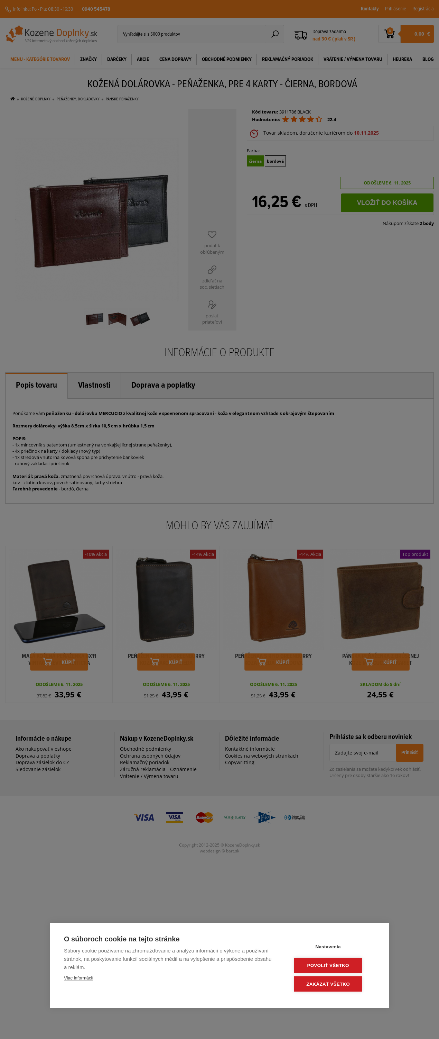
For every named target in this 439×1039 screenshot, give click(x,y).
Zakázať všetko (333, 984)
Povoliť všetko (333, 965)
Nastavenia (333, 947)
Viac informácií (78, 979)
